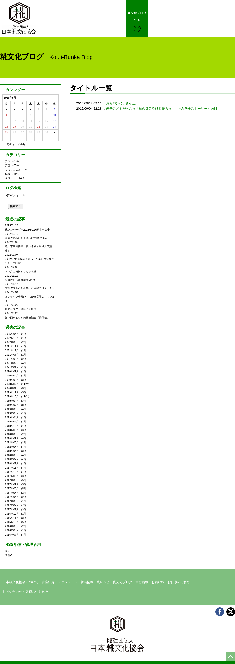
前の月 (11, 144)
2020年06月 (12, 375)
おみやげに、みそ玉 (121, 103)
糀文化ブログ (114, 581)
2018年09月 (12, 430)
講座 (7, 161)
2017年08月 (12, 480)
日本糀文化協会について (18, 581)
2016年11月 (12, 517)
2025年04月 (12, 333)
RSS (7, 551)
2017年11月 (12, 467)
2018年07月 (12, 438)
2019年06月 (12, 409)
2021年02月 (12, 363)
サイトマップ (40, 653)
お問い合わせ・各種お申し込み (202, 581)
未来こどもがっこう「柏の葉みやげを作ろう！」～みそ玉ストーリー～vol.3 (162, 108)
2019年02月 (12, 421)
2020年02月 (12, 384)
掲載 (7, 173)
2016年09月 (12, 526)
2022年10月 (12, 338)
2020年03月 (12, 379)
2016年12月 (12, 513)
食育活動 (132, 581)
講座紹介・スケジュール (55, 581)
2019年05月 (12, 413)
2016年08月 (12, 530)
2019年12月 (12, 392)
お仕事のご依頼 (167, 581)
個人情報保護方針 (14, 653)
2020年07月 (12, 371)
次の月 (21, 144)
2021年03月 (12, 359)
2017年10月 (12, 471)
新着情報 (81, 581)
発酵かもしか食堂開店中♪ (20, 279)
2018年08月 (12, 434)
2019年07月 (12, 405)
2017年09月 (12, 476)
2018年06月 (12, 442)
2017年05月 (12, 492)
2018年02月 (12, 459)
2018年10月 (12, 425)
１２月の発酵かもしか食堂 (20, 271)
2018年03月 (12, 455)
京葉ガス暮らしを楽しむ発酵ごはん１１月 (30, 288)
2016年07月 (12, 534)
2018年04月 (12, 451)
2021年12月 (12, 346)
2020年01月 (12, 388)
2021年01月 (12, 367)
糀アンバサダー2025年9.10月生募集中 (27, 229)
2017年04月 (12, 497)
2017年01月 (12, 509)
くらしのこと (13, 169)
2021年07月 (12, 354)
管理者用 (10, 555)
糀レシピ (96, 581)
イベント (10, 178)
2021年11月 (12, 350)
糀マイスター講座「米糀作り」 (23, 309)
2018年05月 (12, 446)
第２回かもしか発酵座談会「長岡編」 (27, 317)
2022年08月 (12, 342)
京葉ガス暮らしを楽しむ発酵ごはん (26, 238)
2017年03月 (12, 501)
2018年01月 (12, 463)
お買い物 (148, 581)
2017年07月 (12, 484)
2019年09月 (12, 400)
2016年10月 (12, 522)
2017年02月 (12, 505)
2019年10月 (12, 396)
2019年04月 (12, 417)
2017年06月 (12, 488)
